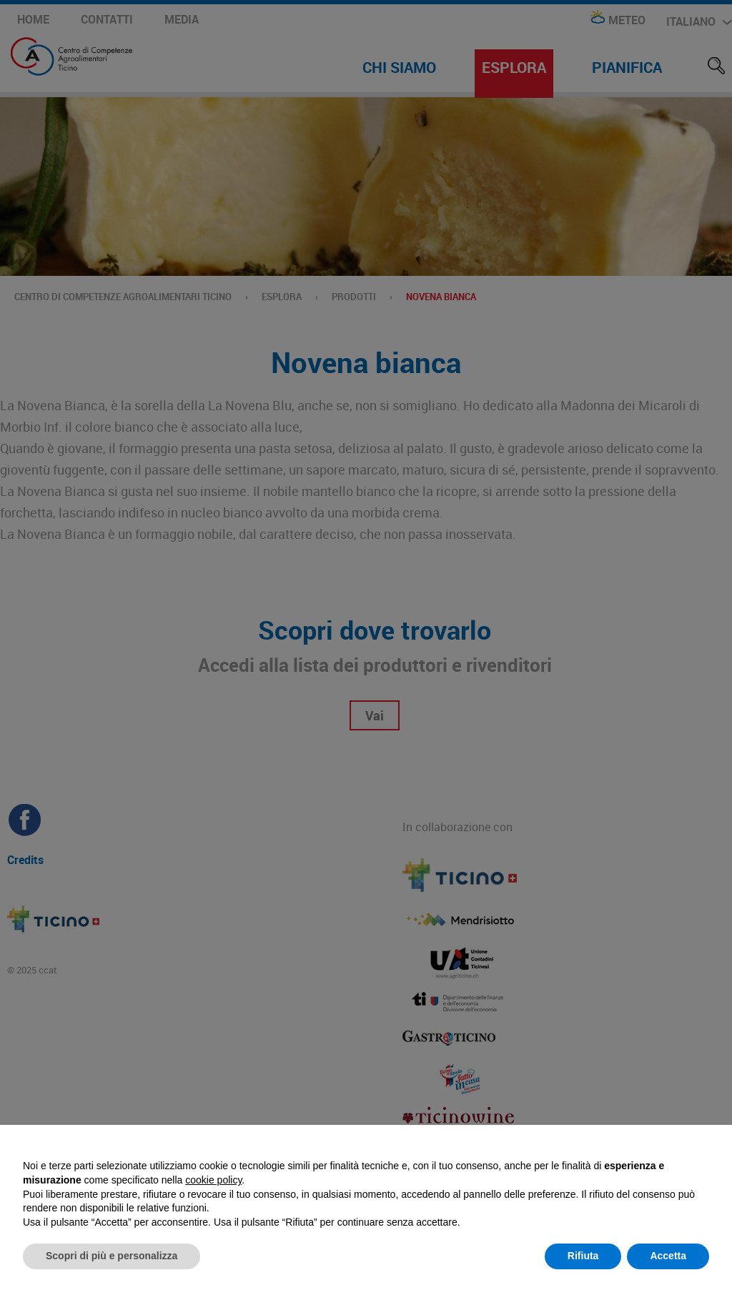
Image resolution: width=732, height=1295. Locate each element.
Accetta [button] (668, 1255)
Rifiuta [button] (583, 1255)
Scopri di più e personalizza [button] (111, 1255)
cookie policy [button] (213, 1180)
